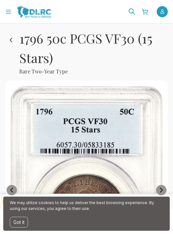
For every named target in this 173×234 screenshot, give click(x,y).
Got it (18, 222)
